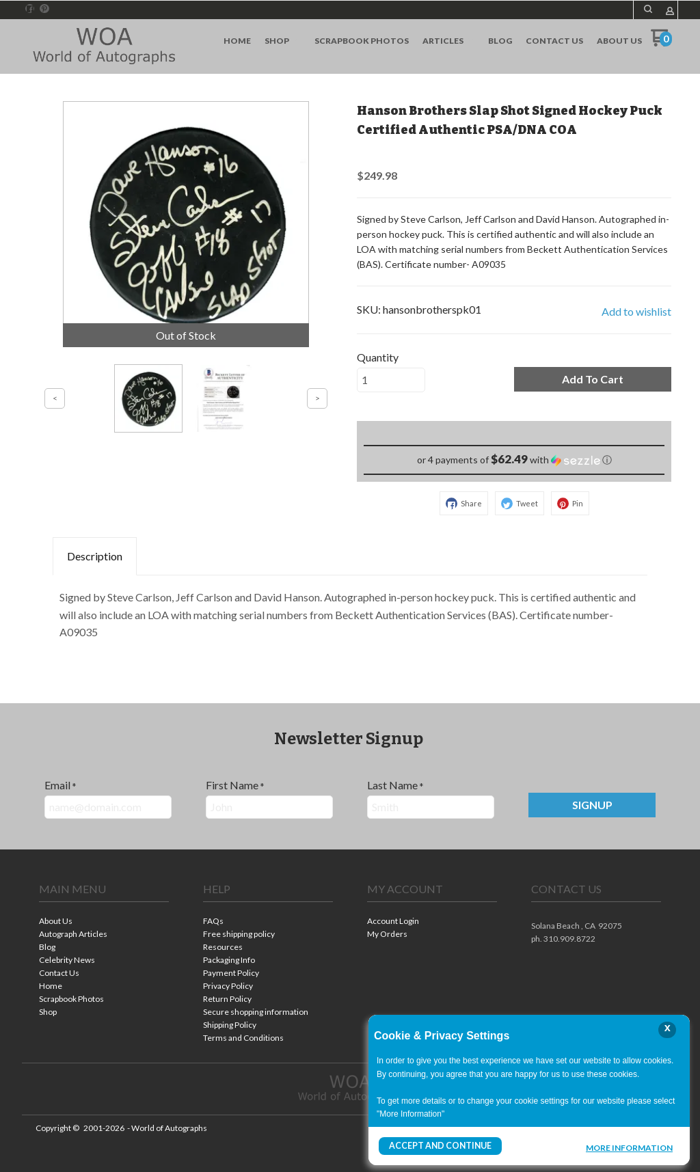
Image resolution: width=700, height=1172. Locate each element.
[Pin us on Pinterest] (44, 8)
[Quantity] (391, 380)
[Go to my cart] (661, 43)
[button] (648, 9)
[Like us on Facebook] (30, 8)
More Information (629, 1147)
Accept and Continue (439, 1146)
